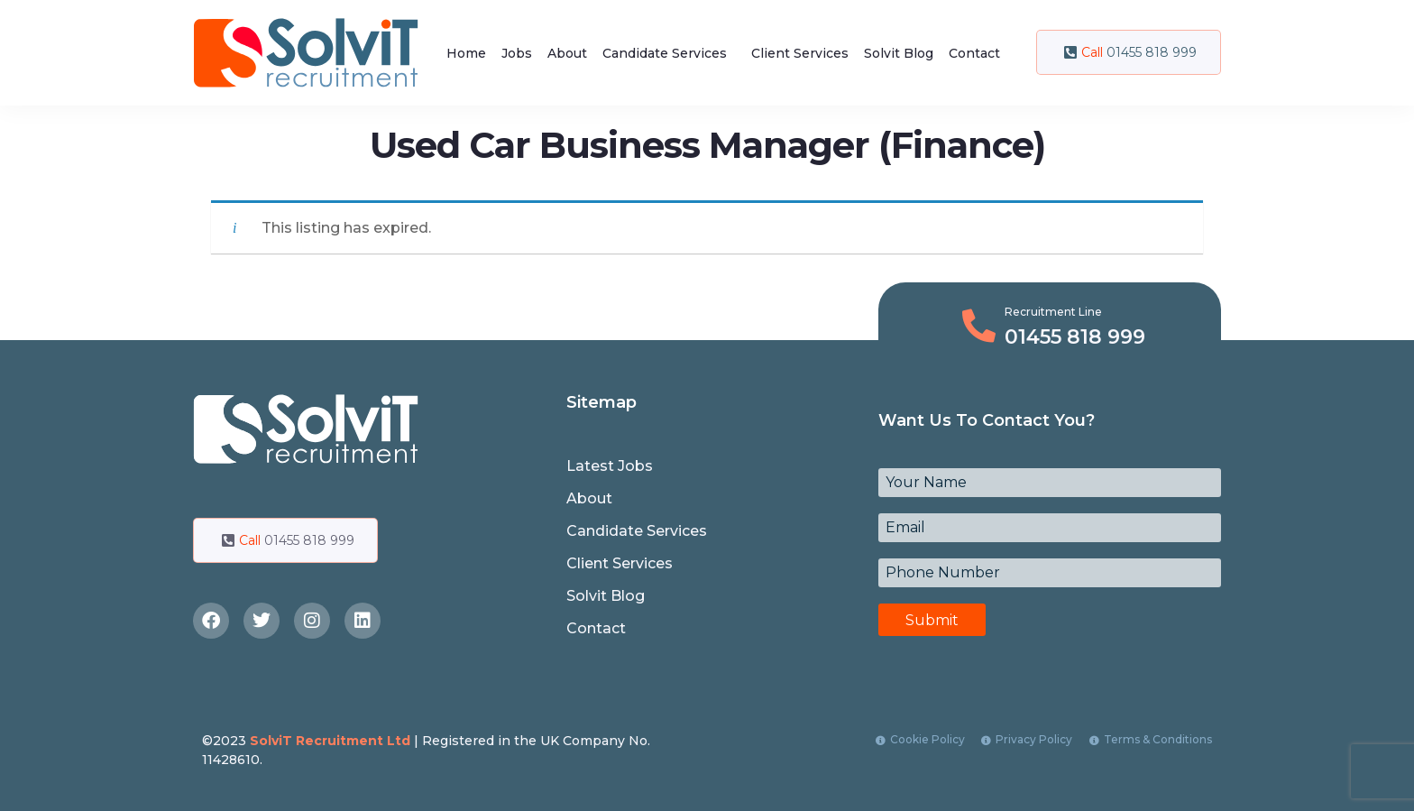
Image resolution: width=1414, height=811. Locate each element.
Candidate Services (664, 53)
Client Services (800, 53)
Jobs (516, 53)
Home (466, 53)
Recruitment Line (1053, 311)
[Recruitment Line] (979, 326)
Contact (974, 53)
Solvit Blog (898, 53)
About (567, 53)
